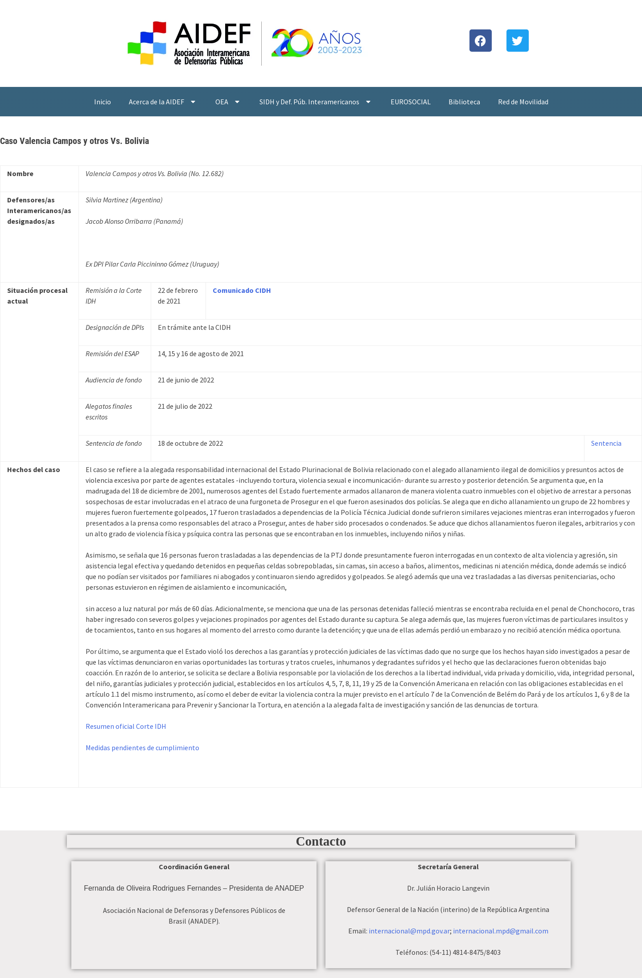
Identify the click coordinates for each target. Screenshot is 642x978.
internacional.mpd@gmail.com (500, 930)
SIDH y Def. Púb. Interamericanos (316, 102)
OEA (228, 102)
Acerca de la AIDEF (163, 102)
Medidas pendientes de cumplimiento (142, 747)
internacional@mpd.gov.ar (409, 930)
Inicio (102, 101)
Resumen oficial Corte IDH (126, 726)
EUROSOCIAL (411, 101)
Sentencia (606, 443)
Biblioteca (464, 101)
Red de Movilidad (523, 101)
